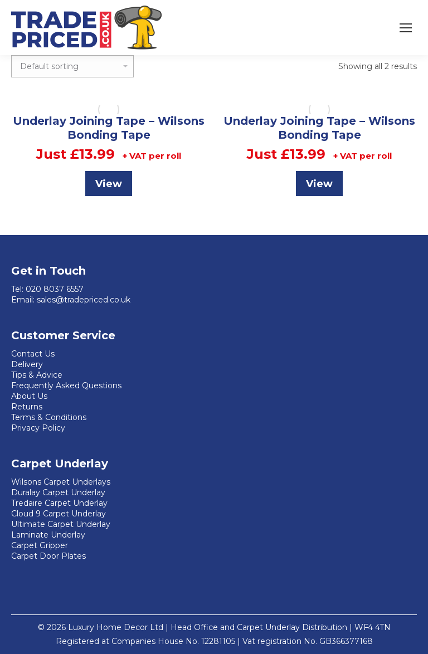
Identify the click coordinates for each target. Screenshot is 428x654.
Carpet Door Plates (48, 556)
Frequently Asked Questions (66, 385)
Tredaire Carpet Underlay (59, 503)
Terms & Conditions (48, 417)
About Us (29, 396)
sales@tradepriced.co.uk (83, 300)
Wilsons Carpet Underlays (60, 482)
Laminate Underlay (48, 535)
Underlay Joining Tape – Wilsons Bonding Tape (109, 127)
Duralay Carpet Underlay (58, 492)
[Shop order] (72, 66)
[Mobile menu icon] (406, 28)
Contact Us (33, 354)
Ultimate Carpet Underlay (60, 524)
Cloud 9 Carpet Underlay (58, 514)
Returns (26, 407)
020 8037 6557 (55, 289)
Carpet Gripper (39, 545)
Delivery (27, 364)
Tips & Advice (36, 375)
